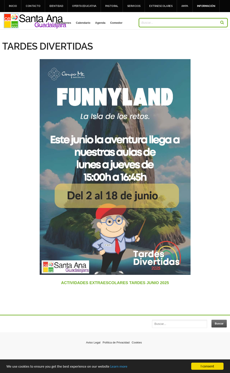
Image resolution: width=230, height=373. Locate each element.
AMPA (184, 6)
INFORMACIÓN (206, 6)
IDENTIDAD (56, 6)
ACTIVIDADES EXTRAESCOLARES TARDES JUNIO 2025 (115, 282)
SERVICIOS (134, 6)
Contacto (33, 6)
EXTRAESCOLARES (160, 6)
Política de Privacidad (116, 342)
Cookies (137, 342)
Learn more (118, 366)
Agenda (100, 22)
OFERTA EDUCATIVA (84, 6)
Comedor (116, 22)
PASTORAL (111, 6)
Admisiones (63, 22)
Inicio (13, 6)
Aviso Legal (93, 342)
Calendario (83, 22)
